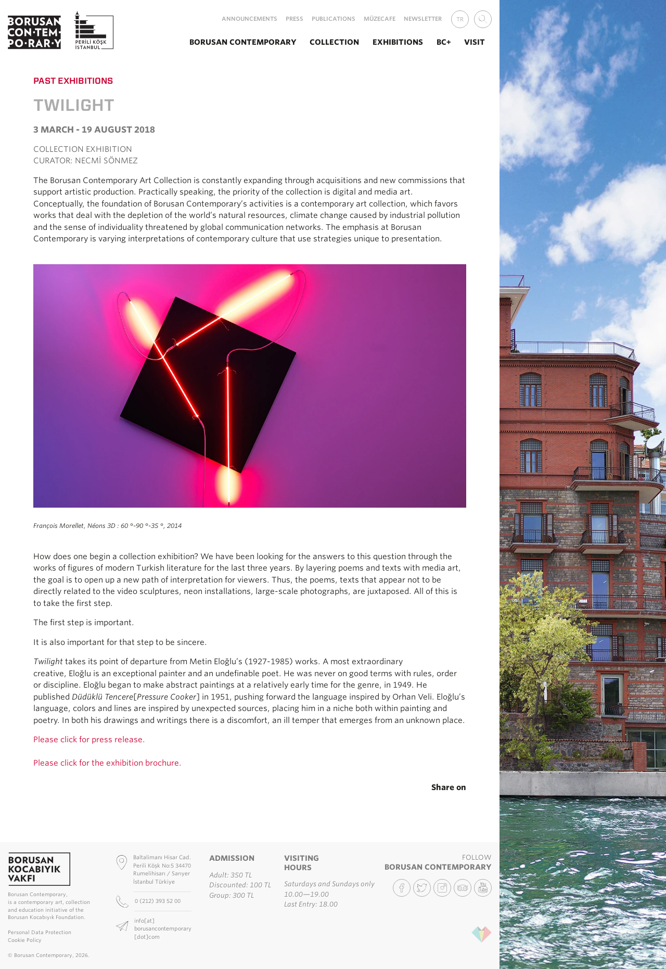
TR (460, 19)
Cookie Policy (25, 940)
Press (294, 18)
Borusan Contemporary (243, 41)
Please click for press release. (89, 739)
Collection (334, 41)
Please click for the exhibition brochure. (107, 763)
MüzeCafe (379, 18)
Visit (474, 41)
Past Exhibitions (73, 80)
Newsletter (423, 18)
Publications (333, 18)
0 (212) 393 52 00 (158, 901)
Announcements (249, 18)
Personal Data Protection (39, 932)
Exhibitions (398, 41)
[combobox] (483, 19)
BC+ (444, 41)
